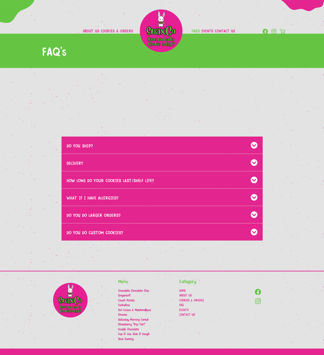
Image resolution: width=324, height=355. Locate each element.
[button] (162, 145)
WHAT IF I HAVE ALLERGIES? (92, 197)
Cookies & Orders (117, 30)
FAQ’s (196, 30)
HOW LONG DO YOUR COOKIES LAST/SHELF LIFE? (110, 180)
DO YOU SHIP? (80, 145)
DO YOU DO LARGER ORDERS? (94, 215)
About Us (91, 30)
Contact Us (225, 30)
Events (207, 30)
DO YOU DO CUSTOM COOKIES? (95, 232)
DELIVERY (75, 163)
